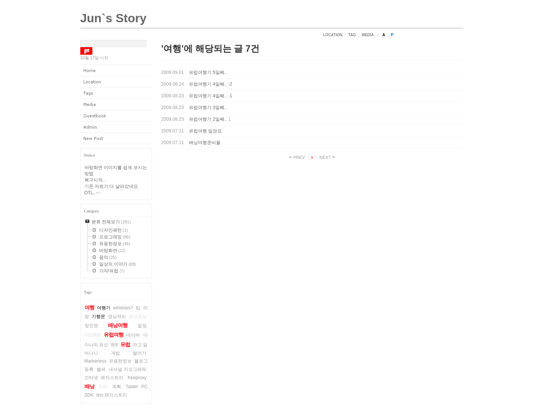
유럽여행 (113, 335)
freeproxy (136, 377)
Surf (103, 386)
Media (368, 35)
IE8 (114, 344)
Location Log (116, 82)
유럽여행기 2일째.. (208, 119)
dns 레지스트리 (111, 395)
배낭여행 (117, 325)
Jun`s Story (113, 18)
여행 (89, 307)
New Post (116, 138)
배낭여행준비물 (205, 142)
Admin (116, 127)
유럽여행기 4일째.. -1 (210, 95)
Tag (352, 35)
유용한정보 (120, 361)
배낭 (89, 386)
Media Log (116, 104)
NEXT (325, 157)
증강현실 (138, 316)
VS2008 (92, 335)
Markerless (95, 361)
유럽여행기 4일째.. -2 (210, 84)
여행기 (103, 307)
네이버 (133, 335)
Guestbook (116, 115)
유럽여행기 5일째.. (208, 72)
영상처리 (117, 316)
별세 (101, 369)
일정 (142, 325)
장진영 (91, 325)
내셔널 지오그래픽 (128, 369)
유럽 (125, 344)
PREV (299, 157)
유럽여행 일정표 (205, 131)
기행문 (98, 316)
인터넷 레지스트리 (104, 377)
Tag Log (116, 93)
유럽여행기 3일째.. (208, 107)
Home (116, 70)
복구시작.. (94, 180)
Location (332, 35)
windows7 (123, 307)
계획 (116, 386)
